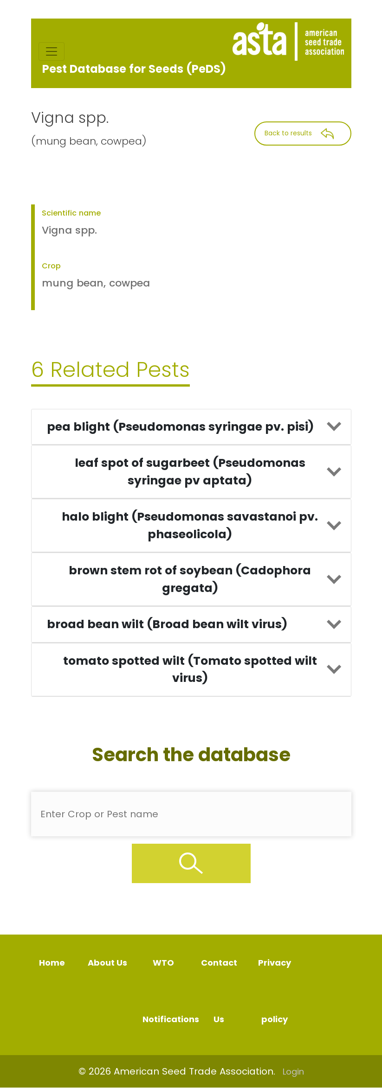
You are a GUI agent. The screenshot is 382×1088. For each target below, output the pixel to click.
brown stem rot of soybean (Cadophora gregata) (190, 579)
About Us (107, 962)
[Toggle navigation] (52, 51)
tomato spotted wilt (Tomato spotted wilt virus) (190, 670)
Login (293, 1071)
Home (52, 962)
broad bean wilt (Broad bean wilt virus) (167, 624)
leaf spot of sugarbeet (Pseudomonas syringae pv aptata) (190, 472)
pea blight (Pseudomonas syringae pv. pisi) (180, 427)
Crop (51, 266)
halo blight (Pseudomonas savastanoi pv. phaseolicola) (190, 525)
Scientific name (71, 213)
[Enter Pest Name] (191, 814)
